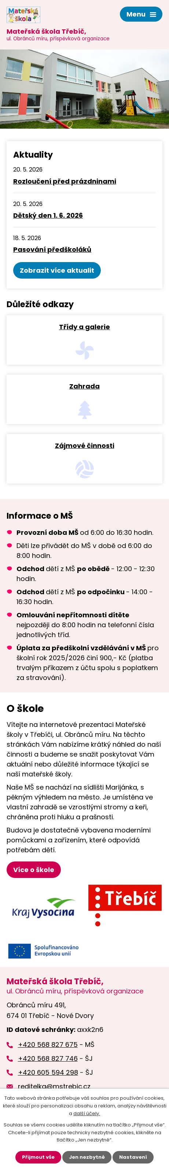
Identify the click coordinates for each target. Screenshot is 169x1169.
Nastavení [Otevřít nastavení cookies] (133, 1157)
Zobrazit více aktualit (57, 270)
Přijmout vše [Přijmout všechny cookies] (38, 1157)
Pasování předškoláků (52, 249)
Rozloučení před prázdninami (64, 181)
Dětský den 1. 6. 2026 (48, 215)
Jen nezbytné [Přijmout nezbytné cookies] (87, 1157)
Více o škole (33, 869)
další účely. (86, 1113)
